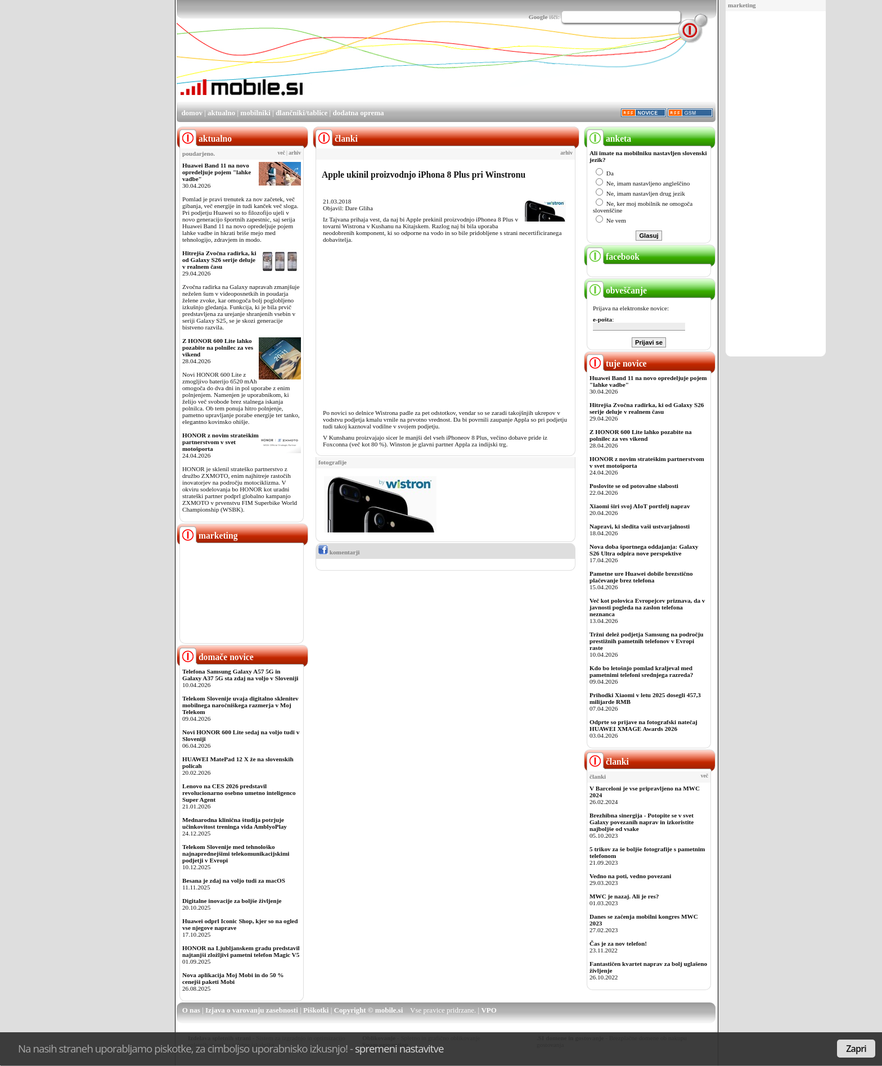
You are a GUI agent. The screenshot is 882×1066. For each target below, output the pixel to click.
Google (538, 16)
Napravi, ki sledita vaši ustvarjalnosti (640, 526)
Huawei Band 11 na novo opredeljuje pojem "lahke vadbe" (216, 172)
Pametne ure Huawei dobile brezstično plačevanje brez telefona (641, 577)
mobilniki (255, 113)
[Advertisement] (776, 184)
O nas (191, 1010)
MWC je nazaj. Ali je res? (624, 896)
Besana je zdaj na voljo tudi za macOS (233, 880)
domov (191, 113)
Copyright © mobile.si (368, 1010)
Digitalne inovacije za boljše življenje (231, 900)
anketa (609, 138)
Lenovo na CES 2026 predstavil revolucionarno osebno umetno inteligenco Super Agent (238, 793)
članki (608, 761)
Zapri (856, 1048)
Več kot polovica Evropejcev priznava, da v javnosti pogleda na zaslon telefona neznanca (647, 607)
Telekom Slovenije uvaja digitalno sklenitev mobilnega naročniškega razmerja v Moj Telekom (240, 705)
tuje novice (617, 363)
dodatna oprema (358, 113)
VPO (488, 1010)
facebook (613, 256)
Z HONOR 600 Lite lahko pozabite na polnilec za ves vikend (217, 347)
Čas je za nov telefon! (618, 943)
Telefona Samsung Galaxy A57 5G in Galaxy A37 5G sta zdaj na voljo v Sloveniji (240, 674)
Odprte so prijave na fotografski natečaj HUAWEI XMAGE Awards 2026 (644, 725)
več (281, 153)
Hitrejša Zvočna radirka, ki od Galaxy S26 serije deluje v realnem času (219, 260)
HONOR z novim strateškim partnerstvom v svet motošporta (220, 442)
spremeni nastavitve (399, 1048)
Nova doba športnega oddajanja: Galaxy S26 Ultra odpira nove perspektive (644, 550)
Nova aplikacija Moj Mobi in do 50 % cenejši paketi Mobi (233, 978)
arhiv (295, 153)
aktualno (221, 113)
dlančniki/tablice (301, 113)
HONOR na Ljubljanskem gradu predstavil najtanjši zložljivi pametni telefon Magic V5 (241, 951)
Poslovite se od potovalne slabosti (634, 485)
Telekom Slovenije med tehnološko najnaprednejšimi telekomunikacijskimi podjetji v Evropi (235, 853)
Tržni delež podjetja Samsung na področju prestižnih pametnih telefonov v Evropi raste (647, 641)
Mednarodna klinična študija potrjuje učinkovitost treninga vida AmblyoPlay (234, 823)
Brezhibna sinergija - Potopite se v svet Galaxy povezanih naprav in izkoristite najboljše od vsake (642, 822)
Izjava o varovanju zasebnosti (251, 1010)
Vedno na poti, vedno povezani (630, 876)
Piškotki (316, 1010)
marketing (742, 5)
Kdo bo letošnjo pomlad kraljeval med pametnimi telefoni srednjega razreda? (641, 671)
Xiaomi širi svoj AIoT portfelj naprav (640, 506)
